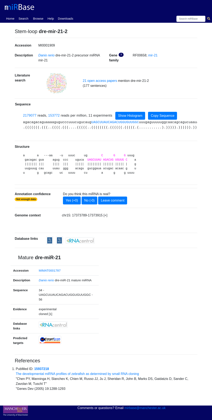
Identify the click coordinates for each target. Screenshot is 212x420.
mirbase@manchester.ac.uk (145, 408)
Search (23, 18)
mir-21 (153, 55)
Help (50, 18)
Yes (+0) (72, 200)
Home (11, 18)
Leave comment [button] (112, 200)
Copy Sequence (162, 115)
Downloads (65, 18)
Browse (38, 18)
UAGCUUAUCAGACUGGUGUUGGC (115, 122)
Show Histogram (130, 115)
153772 (54, 115)
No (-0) (89, 200)
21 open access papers (100, 80)
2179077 (29, 115)
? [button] (121, 54)
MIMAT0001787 (50, 270)
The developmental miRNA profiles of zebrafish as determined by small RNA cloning (77, 374)
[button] (56, 83)
